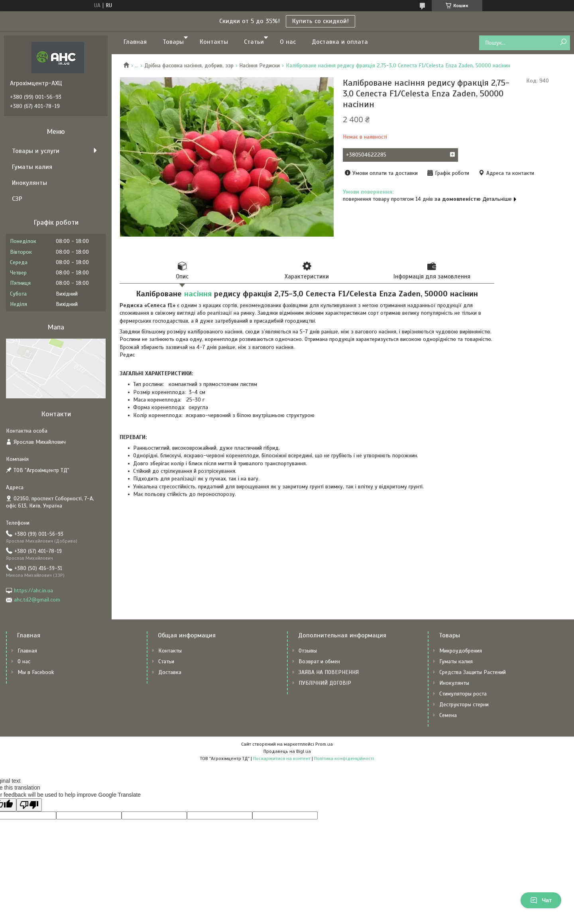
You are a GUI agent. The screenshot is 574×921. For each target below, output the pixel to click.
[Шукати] (563, 42)
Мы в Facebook (36, 672)
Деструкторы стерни (464, 704)
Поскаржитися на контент (282, 758)
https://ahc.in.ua (33, 590)
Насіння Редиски (259, 65)
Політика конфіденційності (344, 758)
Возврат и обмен (319, 661)
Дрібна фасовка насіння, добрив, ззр (189, 65)
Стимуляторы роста (463, 693)
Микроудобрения (460, 650)
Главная (135, 42)
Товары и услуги (35, 151)
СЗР (17, 199)
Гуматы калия (32, 167)
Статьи (254, 42)
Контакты (214, 42)
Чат (541, 900)
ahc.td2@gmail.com (37, 599)
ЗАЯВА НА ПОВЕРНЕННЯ (329, 672)
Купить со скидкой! (320, 21)
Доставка (169, 672)
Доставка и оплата (340, 42)
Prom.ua (324, 744)
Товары (173, 42)
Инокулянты (29, 183)
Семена (448, 715)
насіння (198, 294)
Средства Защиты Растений (472, 672)
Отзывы (308, 650)
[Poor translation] (29, 804)
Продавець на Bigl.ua (287, 751)
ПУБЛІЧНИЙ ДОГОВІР (325, 683)
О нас (288, 42)
